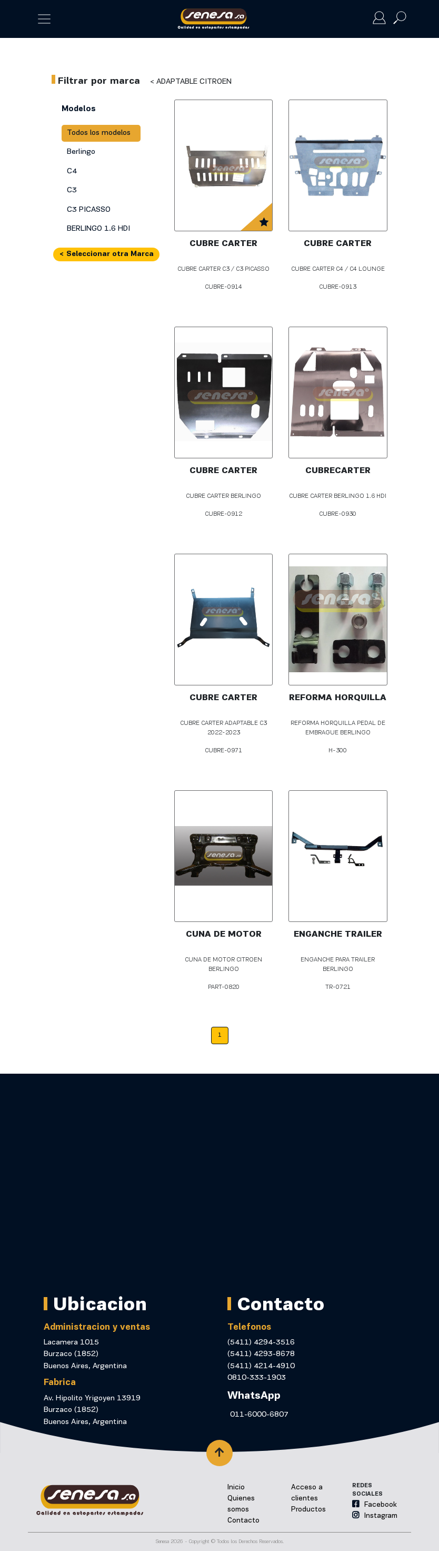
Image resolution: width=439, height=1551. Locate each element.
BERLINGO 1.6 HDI (98, 229)
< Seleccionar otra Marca (106, 254)
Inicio (236, 1487)
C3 (72, 190)
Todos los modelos (99, 133)
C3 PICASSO (89, 210)
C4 (72, 171)
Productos (308, 1510)
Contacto (243, 1521)
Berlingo (81, 152)
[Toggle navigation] (44, 19)
